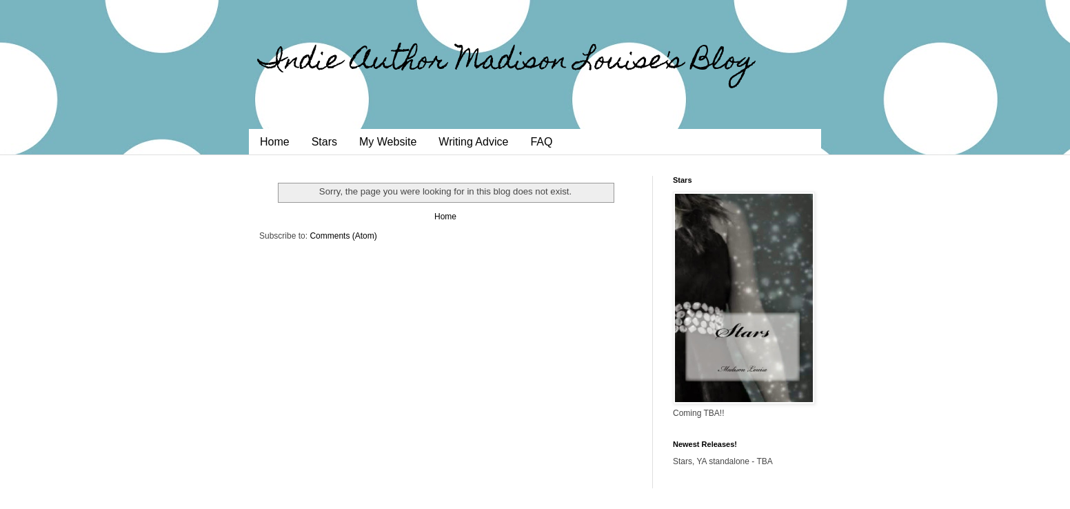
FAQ (541, 142)
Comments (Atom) (343, 236)
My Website (387, 142)
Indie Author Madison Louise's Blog (506, 62)
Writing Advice (473, 142)
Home (275, 142)
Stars (324, 142)
